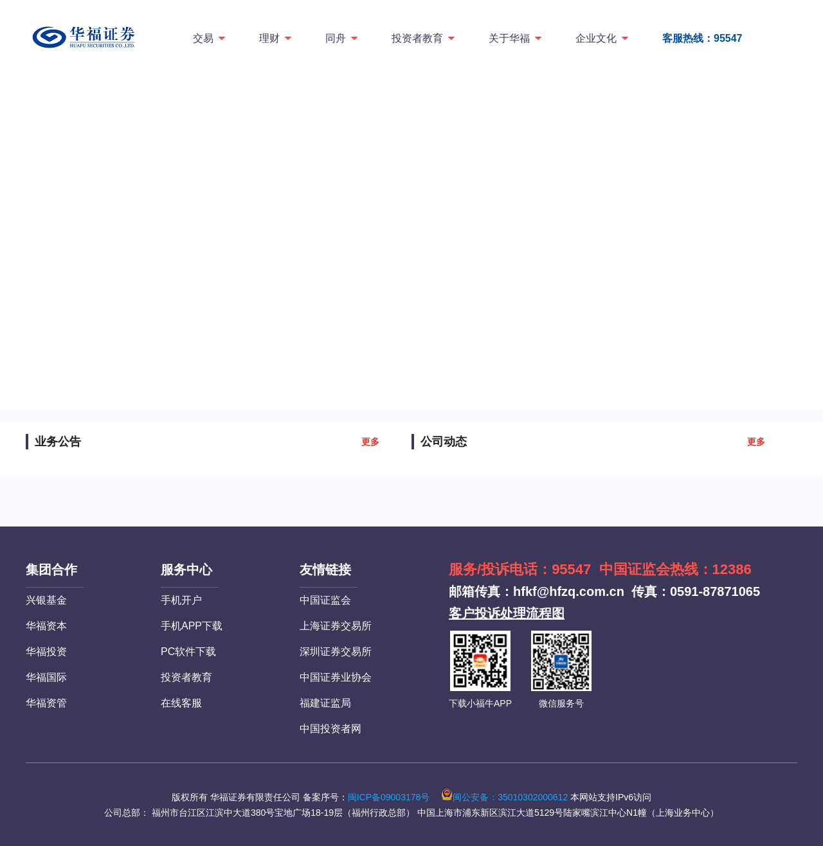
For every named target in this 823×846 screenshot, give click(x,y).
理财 (276, 38)
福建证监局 (325, 703)
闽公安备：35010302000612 (504, 797)
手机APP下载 (191, 625)
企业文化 (602, 38)
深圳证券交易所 (336, 651)
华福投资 (46, 651)
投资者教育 (424, 38)
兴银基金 (46, 600)
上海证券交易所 (336, 625)
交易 (210, 38)
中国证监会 (325, 600)
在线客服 (181, 703)
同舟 (342, 38)
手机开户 (181, 600)
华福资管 (46, 703)
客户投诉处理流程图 (507, 613)
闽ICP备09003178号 (389, 797)
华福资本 (46, 625)
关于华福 (516, 38)
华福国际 (46, 677)
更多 (370, 442)
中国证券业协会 (336, 677)
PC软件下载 (188, 651)
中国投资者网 (330, 728)
